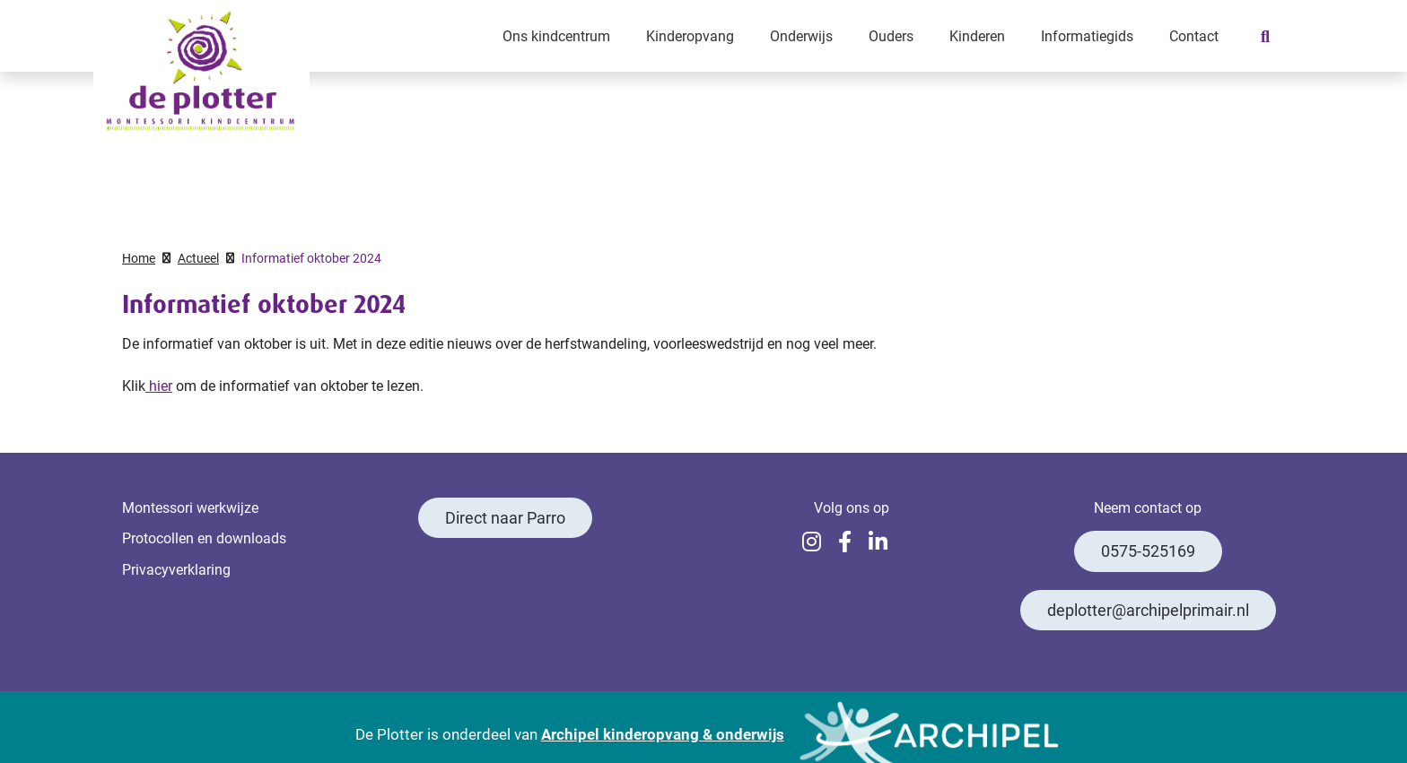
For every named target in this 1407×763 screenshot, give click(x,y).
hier (158, 385)
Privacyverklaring (176, 568)
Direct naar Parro (505, 517)
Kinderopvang (690, 35)
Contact (1194, 35)
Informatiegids (1087, 35)
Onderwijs (801, 35)
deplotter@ (1148, 610)
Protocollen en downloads (204, 537)
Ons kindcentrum (556, 35)
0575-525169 (1148, 550)
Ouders (891, 35)
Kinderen (977, 35)
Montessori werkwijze (190, 507)
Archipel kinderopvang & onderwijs (662, 734)
